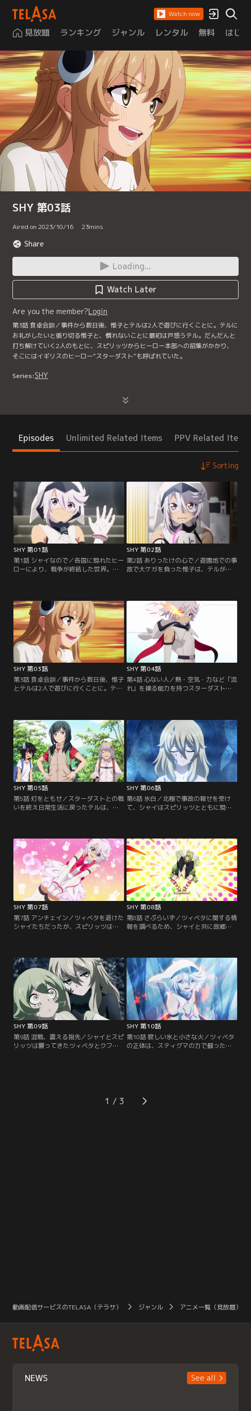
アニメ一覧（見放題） (211, 1307)
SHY (41, 375)
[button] (178, 14)
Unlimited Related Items (114, 438)
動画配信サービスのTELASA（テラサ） (67, 1307)
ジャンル (150, 1307)
